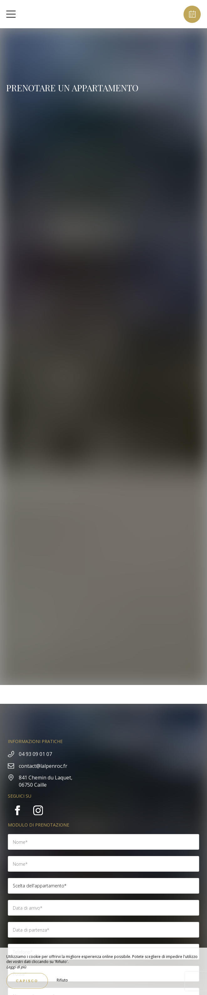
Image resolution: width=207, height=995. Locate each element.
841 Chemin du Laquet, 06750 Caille (45, 781)
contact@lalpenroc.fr (43, 765)
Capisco (27, 981)
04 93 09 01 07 (35, 754)
